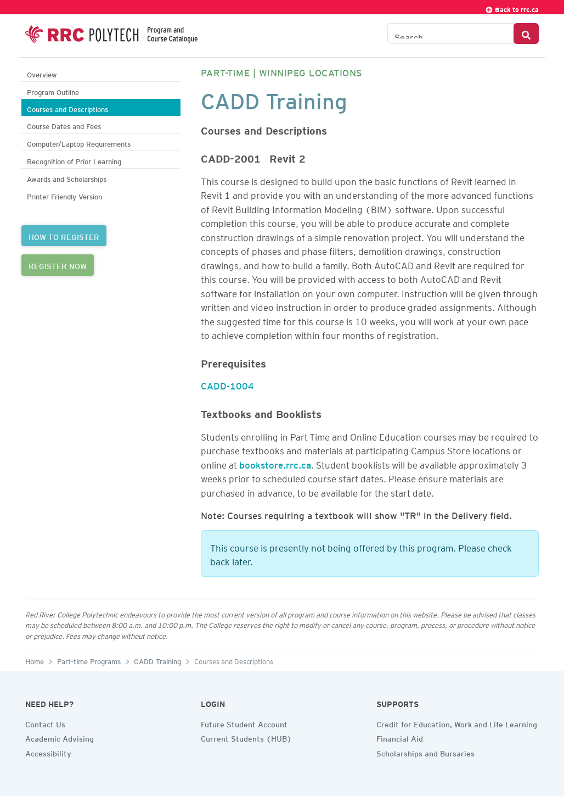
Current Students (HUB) (246, 737)
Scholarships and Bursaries (425, 752)
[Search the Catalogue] (450, 33)
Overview (42, 73)
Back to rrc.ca (512, 7)
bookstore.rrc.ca (275, 463)
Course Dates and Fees (64, 125)
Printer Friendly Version (64, 195)
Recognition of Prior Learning (74, 160)
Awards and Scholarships (66, 177)
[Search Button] (526, 33)
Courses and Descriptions (67, 107)
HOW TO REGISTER (64, 235)
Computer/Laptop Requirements (79, 142)
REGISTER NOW (58, 265)
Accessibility (48, 752)
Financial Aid (399, 737)
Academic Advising (59, 737)
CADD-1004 (227, 384)
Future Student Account (244, 723)
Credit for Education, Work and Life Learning (456, 723)
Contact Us (45, 723)
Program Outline (53, 90)
